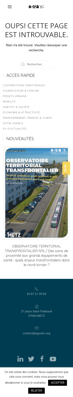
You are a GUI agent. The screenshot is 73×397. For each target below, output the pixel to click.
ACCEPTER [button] (57, 382)
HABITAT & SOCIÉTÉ (16, 107)
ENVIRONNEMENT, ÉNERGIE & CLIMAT (27, 117)
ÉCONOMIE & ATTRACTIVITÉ (21, 112)
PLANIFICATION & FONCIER (21, 90)
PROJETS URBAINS (15, 96)
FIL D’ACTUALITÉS (14, 128)
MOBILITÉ (9, 101)
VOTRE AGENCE (13, 123)
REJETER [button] (36, 390)
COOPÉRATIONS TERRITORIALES (24, 85)
